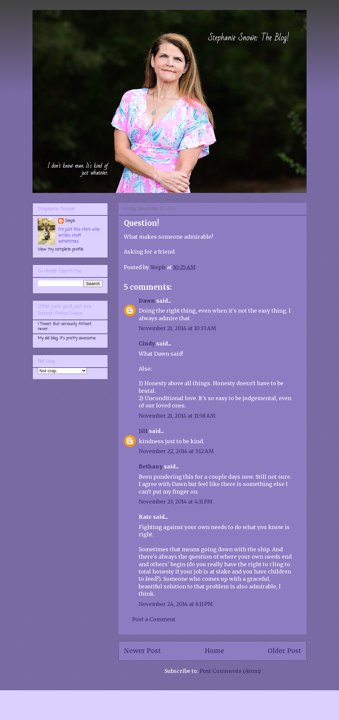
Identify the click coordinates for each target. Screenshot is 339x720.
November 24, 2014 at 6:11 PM (176, 604)
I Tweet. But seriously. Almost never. (64, 326)
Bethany (151, 466)
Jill (143, 431)
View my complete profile (60, 250)
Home (214, 651)
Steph (70, 221)
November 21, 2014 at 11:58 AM (177, 415)
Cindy (147, 343)
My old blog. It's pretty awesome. (67, 338)
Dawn (147, 300)
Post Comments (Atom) (230, 671)
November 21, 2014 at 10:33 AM (177, 328)
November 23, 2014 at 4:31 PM (176, 501)
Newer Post (142, 651)
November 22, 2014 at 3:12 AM (176, 451)
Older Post (284, 651)
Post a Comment (153, 619)
